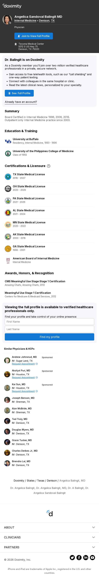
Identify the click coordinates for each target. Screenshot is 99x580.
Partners (49, 547)
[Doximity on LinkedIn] (85, 558)
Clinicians (49, 537)
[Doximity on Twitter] (72, 558)
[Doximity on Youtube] (92, 558)
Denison (44, 20)
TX (53, 20)
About (49, 527)
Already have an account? (21, 101)
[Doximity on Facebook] (79, 558)
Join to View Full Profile (34, 36)
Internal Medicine (25, 20)
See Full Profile (21, 93)
